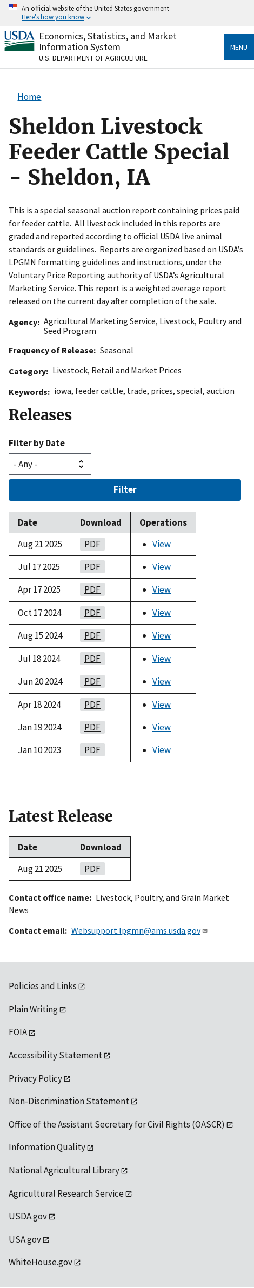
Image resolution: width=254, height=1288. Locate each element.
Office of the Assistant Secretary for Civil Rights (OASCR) (117, 1124)
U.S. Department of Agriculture (93, 58)
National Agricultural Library (64, 1170)
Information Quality (47, 1147)
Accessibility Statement (55, 1055)
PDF (90, 544)
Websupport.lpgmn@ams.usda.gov (139, 930)
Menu (239, 47)
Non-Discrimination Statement (69, 1101)
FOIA (18, 1032)
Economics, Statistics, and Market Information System (108, 41)
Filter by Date (37, 443)
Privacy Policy (35, 1078)
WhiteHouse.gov (40, 1262)
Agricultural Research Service (66, 1193)
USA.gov (25, 1239)
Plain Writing (33, 1009)
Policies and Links (43, 986)
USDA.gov (28, 1216)
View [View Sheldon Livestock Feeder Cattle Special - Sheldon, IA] (161, 544)
